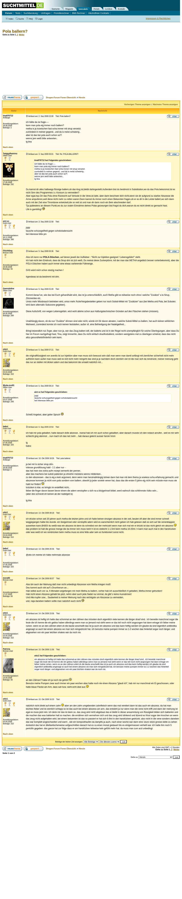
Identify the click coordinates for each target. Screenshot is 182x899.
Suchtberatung (31, 13)
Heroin (82, 97)
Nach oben (8, 147)
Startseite (56, 9)
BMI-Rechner (78, 13)
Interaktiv (83, 9)
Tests (17, 13)
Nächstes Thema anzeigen (165, 104)
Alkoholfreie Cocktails (98, 13)
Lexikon (108, 9)
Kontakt (121, 9)
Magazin (69, 9)
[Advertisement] (66, 65)
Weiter (21, 35)
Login (39, 19)
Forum (96, 9)
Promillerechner (61, 13)
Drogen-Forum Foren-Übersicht (61, 97)
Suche (20, 19)
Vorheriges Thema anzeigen (137, 104)
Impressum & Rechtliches (158, 18)
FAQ (29, 19)
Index (9, 19)
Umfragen (46, 13)
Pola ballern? (15, 31)
